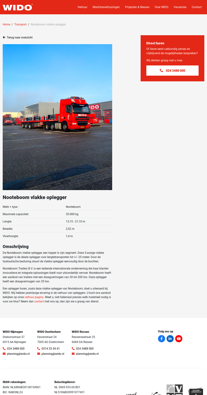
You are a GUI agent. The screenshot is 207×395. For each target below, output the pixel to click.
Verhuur (82, 7)
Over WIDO (161, 7)
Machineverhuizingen (106, 7)
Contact (197, 7)
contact (39, 301)
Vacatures (180, 7)
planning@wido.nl (16, 353)
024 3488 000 (14, 348)
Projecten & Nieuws (137, 7)
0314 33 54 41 (48, 348)
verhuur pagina (34, 297)
